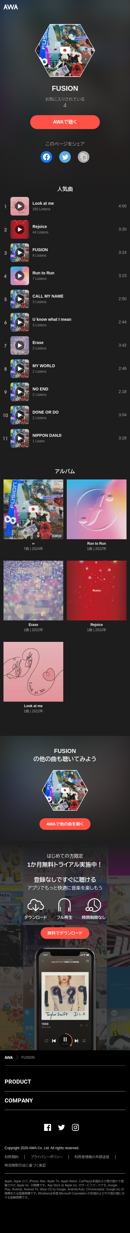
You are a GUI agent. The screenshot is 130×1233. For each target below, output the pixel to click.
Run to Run (96, 544)
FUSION (28, 1057)
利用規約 (12, 1157)
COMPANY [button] (19, 1100)
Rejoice (97, 625)
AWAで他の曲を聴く (65, 824)
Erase (33, 625)
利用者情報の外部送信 (92, 1157)
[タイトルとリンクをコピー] (83, 157)
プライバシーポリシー (46, 1157)
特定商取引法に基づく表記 (25, 1165)
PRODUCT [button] (18, 1081)
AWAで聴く (65, 122)
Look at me (33, 706)
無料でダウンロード (65, 933)
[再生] (19, 206)
